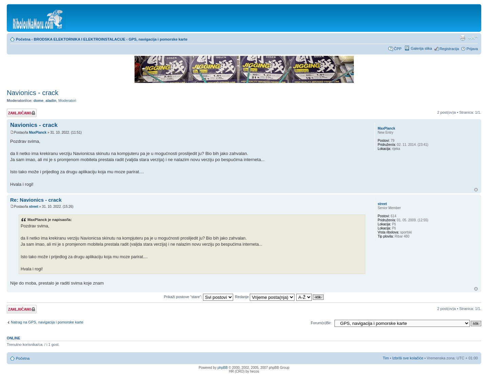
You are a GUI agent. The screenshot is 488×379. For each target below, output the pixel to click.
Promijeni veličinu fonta (473, 38)
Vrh (476, 190)
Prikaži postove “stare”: (198, 297)
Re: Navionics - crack (36, 200)
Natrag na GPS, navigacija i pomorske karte (47, 322)
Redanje (264, 297)
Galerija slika (421, 48)
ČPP (398, 49)
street (33, 206)
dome (38, 100)
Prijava (472, 49)
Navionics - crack (32, 92)
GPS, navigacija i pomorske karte (158, 39)
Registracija (449, 49)
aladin (50, 100)
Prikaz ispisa (462, 38)
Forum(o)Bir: (321, 323)
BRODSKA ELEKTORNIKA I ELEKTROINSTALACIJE (79, 39)
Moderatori (67, 100)
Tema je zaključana (22, 113)
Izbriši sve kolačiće (407, 358)
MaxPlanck (37, 132)
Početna (23, 39)
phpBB (223, 368)
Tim (386, 358)
